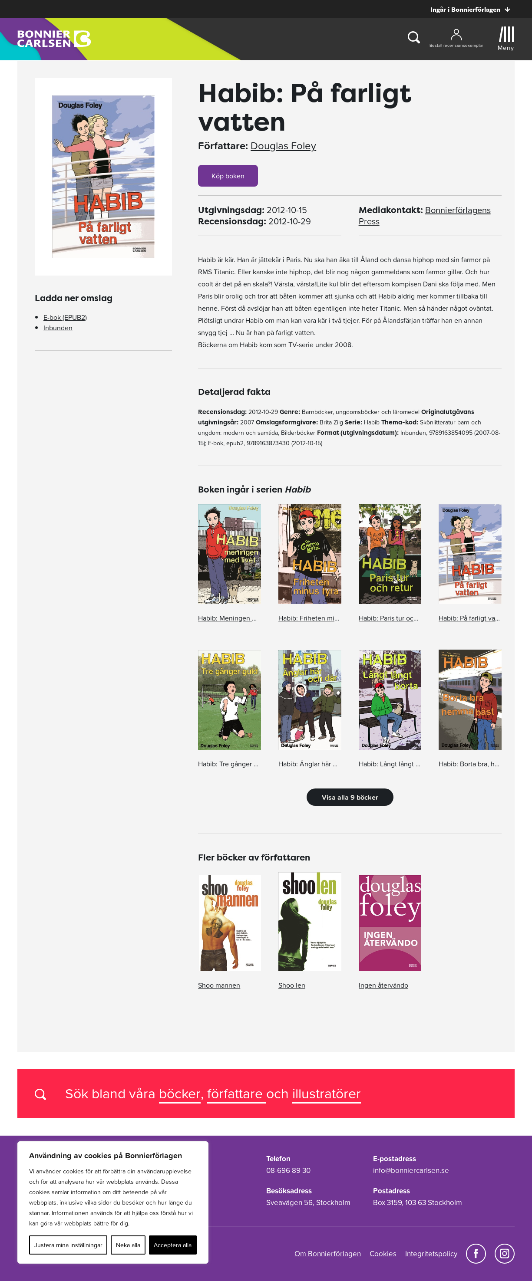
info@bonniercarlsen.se (411, 1170)
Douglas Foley (283, 146)
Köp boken (228, 176)
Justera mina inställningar (68, 1245)
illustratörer (326, 1093)
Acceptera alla (173, 1245)
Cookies (383, 1253)
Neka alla (128, 1245)
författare (236, 1093)
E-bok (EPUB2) (65, 317)
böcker (180, 1093)
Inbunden (58, 327)
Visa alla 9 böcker (350, 797)
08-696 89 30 (288, 1170)
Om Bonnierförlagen (327, 1253)
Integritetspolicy (431, 1253)
